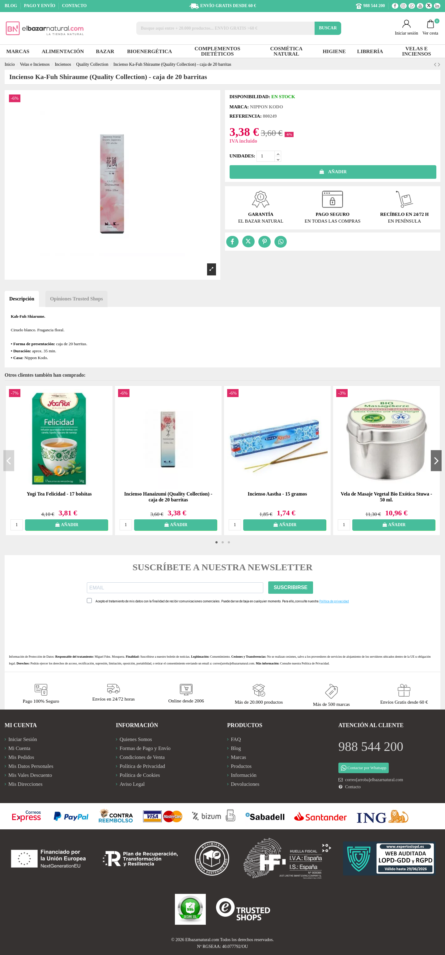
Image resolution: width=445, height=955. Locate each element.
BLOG (11, 5)
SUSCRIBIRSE (290, 587)
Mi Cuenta (19, 748)
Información (243, 775)
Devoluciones (245, 784)
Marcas (238, 757)
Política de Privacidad (315, 663)
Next (436, 460)
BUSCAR (328, 28)
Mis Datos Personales (30, 766)
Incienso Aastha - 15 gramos (277, 493)
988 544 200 (370, 746)
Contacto (353, 787)
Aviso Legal (132, 784)
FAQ (236, 739)
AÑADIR (333, 171)
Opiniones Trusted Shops (76, 298)
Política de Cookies (140, 775)
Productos (241, 766)
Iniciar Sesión (22, 739)
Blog (236, 748)
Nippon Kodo (266, 106)
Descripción (21, 298)
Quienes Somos (136, 739)
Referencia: (246, 116)
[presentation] (134, 629)
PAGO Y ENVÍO (40, 5)
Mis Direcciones (25, 784)
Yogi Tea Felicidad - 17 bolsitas (59, 493)
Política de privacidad (334, 601)
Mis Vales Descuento (30, 775)
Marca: (239, 106)
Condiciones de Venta (142, 757)
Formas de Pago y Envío (145, 748)
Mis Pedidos (21, 757)
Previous (8, 460)
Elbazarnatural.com (202, 939)
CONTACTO (74, 5)
